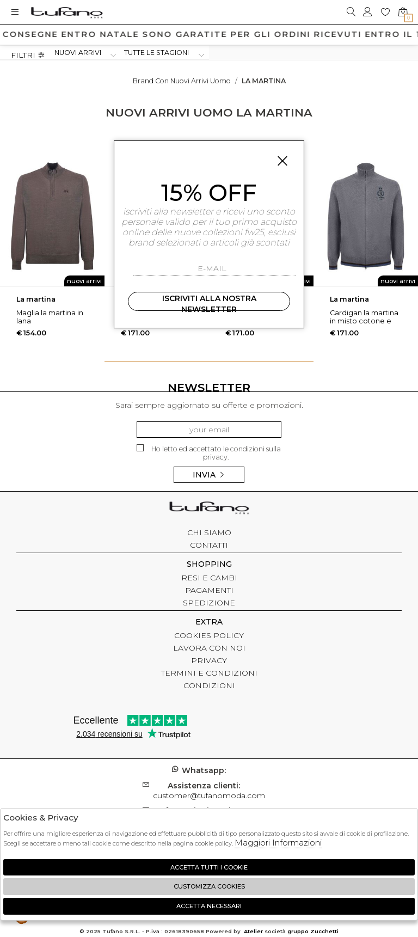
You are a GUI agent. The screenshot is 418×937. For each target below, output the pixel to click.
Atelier (253, 931)
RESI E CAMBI (209, 578)
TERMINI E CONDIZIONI (209, 673)
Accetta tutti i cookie (209, 867)
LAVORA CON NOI (209, 648)
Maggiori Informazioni (278, 842)
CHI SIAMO (209, 532)
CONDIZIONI (209, 685)
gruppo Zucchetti (313, 931)
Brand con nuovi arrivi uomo (182, 81)
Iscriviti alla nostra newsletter (209, 301)
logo (66, 12)
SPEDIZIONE (209, 603)
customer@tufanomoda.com (209, 790)
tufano (209, 509)
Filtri (28, 55)
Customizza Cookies (209, 886)
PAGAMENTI (209, 590)
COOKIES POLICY (209, 635)
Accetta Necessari (209, 906)
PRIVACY (209, 660)
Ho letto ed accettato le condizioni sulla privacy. (209, 452)
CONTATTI (209, 545)
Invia (209, 475)
